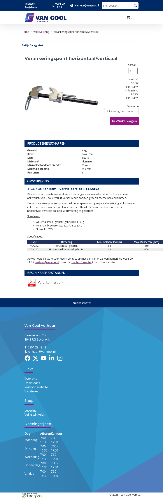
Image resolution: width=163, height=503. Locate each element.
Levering (30, 410)
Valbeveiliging (41, 31)
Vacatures (31, 391)
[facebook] (28, 361)
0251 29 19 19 (35, 347)
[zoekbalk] (117, 5)
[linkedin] (53, 361)
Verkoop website (36, 387)
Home (25, 31)
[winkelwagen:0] (129, 17)
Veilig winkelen (34, 414)
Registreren (31, 7)
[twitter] (37, 361)
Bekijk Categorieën (80, 45)
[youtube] (45, 361)
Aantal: (132, 65)
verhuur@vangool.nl (47, 262)
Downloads (32, 383)
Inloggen (30, 3)
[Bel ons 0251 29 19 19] (59, 5)
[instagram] (61, 361)
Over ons (30, 379)
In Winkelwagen (124, 121)
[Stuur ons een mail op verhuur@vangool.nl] (84, 5)
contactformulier (82, 262)
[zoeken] (135, 5)
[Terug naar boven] (81, 302)
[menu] (137, 17)
